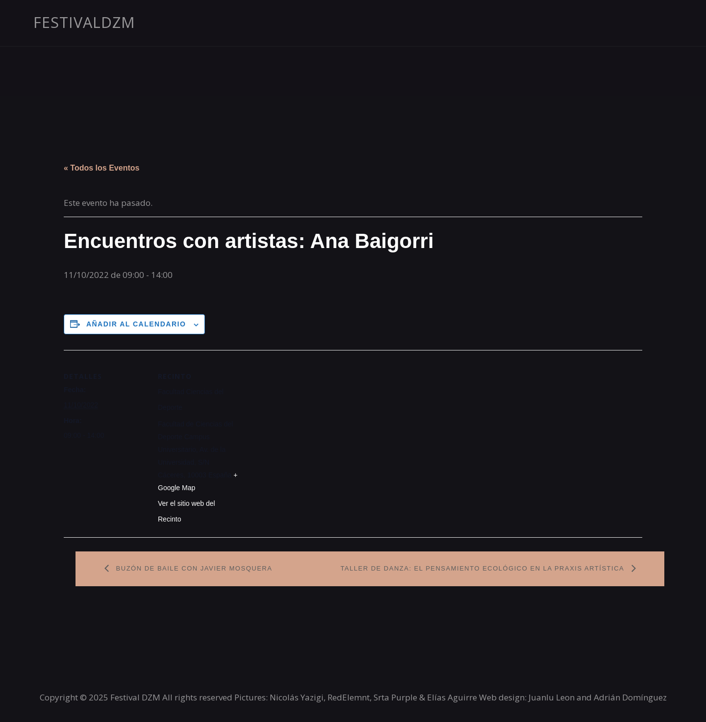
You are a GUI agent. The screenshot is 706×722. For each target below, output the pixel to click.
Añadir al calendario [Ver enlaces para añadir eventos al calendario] (136, 324)
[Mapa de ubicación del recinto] (303, 418)
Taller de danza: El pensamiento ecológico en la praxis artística (483, 568)
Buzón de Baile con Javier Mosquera (193, 568)
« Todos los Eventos (101, 168)
